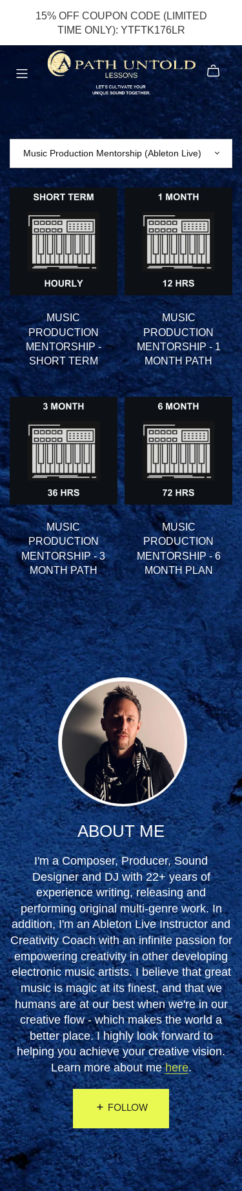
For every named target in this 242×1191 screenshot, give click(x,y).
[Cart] (218, 71)
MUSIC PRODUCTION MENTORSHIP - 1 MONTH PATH (179, 338)
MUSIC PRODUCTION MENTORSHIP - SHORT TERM (63, 338)
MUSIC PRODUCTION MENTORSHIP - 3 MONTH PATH (63, 548)
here (176, 1067)
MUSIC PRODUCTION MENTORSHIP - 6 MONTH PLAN (179, 548)
